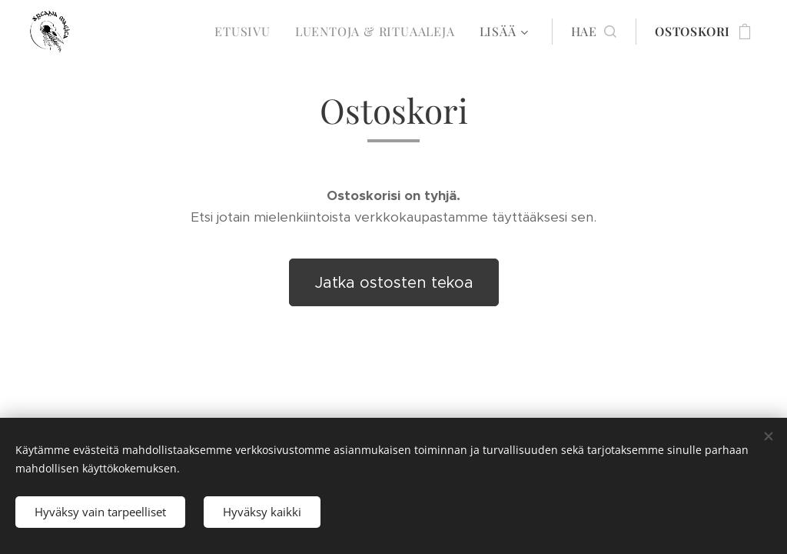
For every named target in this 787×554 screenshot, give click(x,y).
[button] (594, 31)
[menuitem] (247, 31)
